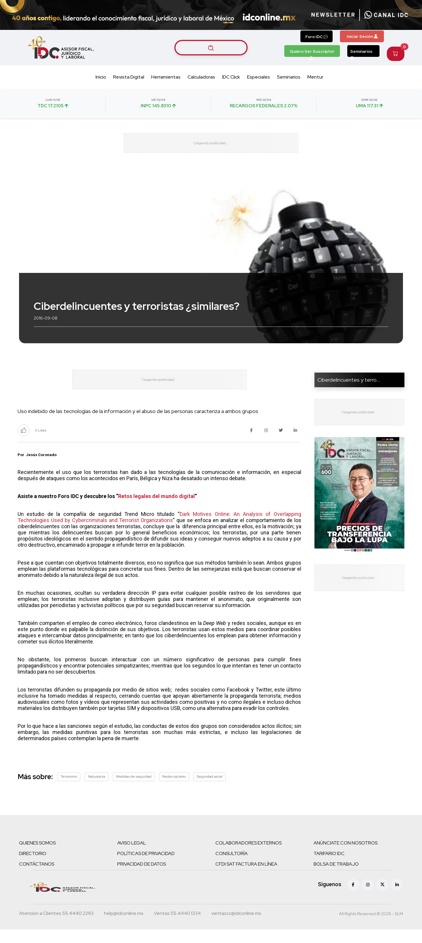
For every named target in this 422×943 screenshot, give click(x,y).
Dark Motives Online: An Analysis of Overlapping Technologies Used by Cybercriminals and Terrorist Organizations (159, 531)
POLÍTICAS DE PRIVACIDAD (146, 867)
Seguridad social (209, 790)
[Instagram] (368, 898)
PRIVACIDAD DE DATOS (141, 877)
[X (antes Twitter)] (382, 898)
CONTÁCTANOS (36, 877)
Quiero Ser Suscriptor (312, 53)
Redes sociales (174, 790)
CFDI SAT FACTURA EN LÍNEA (246, 877)
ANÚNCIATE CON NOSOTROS (345, 856)
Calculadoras (201, 77)
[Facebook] (353, 898)
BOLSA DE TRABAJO (336, 877)
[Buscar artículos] (211, 47)
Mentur (315, 77)
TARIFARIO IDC (329, 867)
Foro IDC (316, 36)
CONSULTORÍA (231, 867)
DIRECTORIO (32, 867)
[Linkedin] (397, 898)
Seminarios (361, 53)
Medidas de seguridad (134, 790)
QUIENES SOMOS (37, 856)
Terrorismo (68, 790)
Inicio (101, 77)
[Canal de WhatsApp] (386, 15)
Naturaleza (96, 790)
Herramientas (166, 77)
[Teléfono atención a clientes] (56, 927)
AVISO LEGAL (131, 856)
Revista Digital (128, 77)
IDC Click (231, 77)
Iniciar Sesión (362, 36)
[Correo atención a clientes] (123, 927)
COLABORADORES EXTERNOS (248, 856)
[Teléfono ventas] (177, 927)
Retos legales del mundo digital (156, 510)
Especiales (258, 77)
